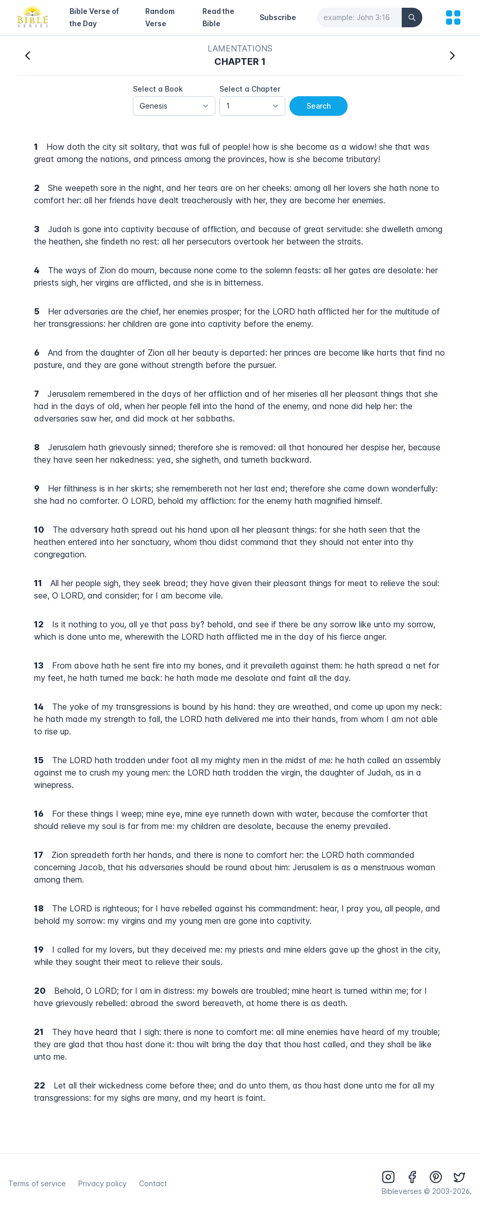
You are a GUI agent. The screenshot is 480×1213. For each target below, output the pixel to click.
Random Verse (160, 17)
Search (318, 105)
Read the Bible (218, 17)
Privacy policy (102, 1183)
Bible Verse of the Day (94, 17)
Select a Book (158, 88)
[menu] (453, 17)
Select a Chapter (249, 88)
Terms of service (37, 1183)
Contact (153, 1183)
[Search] (412, 17)
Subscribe (278, 17)
